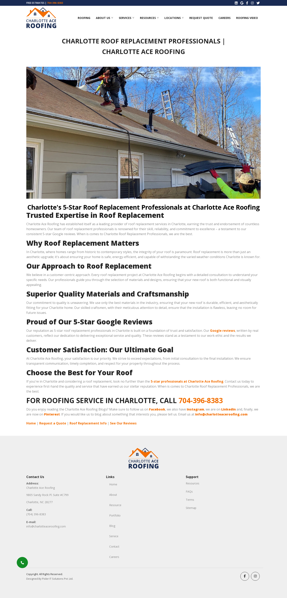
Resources (148, 18)
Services (125, 18)
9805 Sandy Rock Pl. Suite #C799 (47, 495)
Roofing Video (247, 18)
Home (31, 423)
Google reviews (222, 330)
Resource (115, 505)
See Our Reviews (123, 423)
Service (113, 536)
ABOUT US (103, 18)
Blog (112, 526)
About (113, 495)
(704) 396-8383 (36, 514)
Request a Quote (52, 423)
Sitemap (191, 508)
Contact (114, 546)
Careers (224, 18)
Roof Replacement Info (88, 423)
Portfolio (115, 515)
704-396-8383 (55, 3)
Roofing (84, 18)
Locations (172, 18)
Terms (190, 500)
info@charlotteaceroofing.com (46, 526)
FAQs (189, 491)
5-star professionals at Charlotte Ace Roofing (187, 381)
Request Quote (201, 18)
